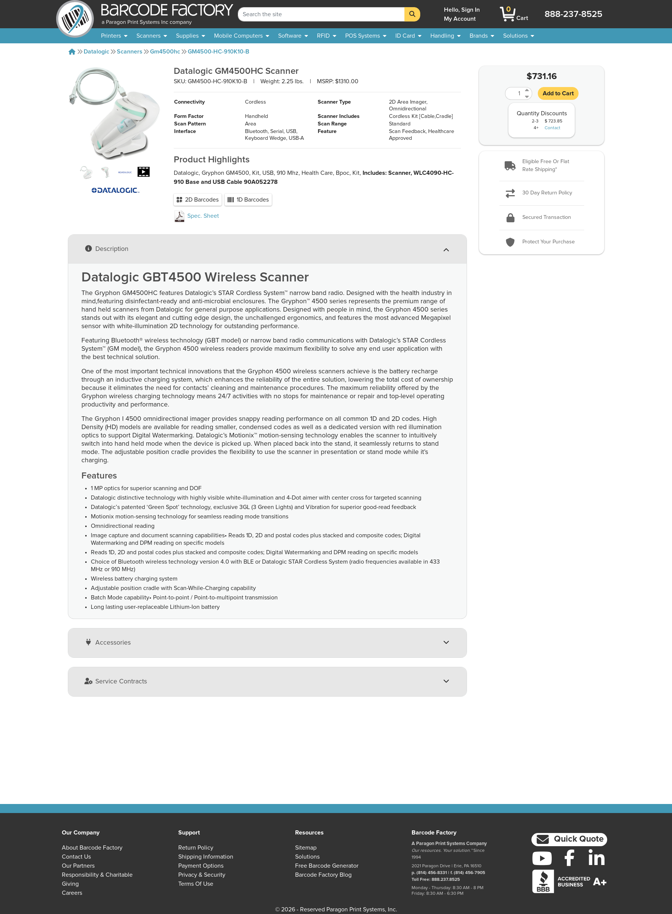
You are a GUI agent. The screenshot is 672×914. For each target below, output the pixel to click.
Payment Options (200, 866)
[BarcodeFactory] (75, 14)
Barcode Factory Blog (323, 875)
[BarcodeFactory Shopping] (507, 14)
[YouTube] (542, 858)
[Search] (412, 14)
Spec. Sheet (196, 253)
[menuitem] (114, 35)
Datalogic (96, 52)
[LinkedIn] (597, 858)
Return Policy (195, 848)
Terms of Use (195, 884)
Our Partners (78, 866)
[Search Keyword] (321, 14)
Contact (552, 128)
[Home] (72, 52)
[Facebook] (569, 857)
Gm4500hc (165, 52)
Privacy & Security (201, 875)
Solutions (307, 857)
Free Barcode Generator (326, 866)
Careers (72, 893)
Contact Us (76, 857)
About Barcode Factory (92, 848)
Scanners (129, 52)
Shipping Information (205, 857)
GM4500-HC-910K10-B (218, 52)
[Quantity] (514, 93)
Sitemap (306, 848)
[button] (541, 166)
